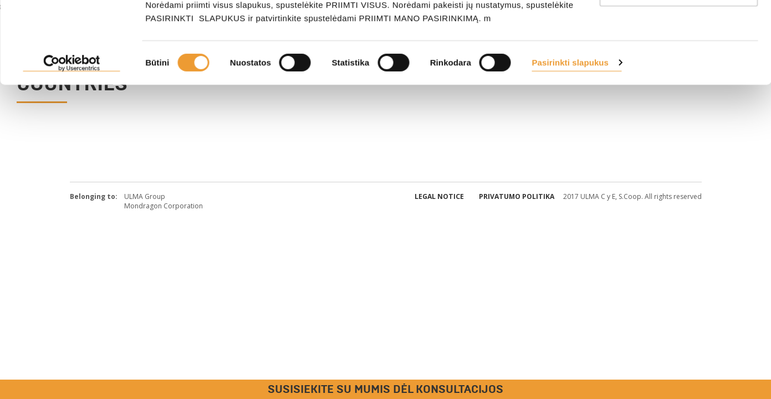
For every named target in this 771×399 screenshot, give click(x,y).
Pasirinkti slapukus (570, 137)
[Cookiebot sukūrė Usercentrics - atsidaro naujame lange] (71, 138)
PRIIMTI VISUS (678, 29)
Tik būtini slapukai (678, 65)
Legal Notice (439, 196)
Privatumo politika (516, 196)
